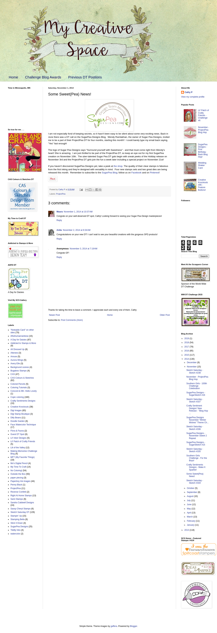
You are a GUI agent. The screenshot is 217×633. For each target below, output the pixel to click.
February (191, 521)
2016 (187, 351)
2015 (187, 355)
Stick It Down (16, 523)
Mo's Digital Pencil (19, 463)
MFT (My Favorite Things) (22, 457)
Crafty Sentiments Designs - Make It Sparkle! (195, 467)
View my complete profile (192, 97)
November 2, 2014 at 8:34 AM (76, 230)
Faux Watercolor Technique (23, 424)
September (192, 492)
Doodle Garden (17, 421)
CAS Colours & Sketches (22, 378)
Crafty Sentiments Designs (22, 401)
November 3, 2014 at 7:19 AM (83, 248)
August (190, 496)
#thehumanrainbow (19, 336)
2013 (187, 530)
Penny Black (16, 484)
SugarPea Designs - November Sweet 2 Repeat (196, 436)
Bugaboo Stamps (18, 370)
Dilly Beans (15, 417)
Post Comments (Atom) (72, 320)
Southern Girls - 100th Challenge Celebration (196, 386)
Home (13, 77)
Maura (60, 211)
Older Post (165, 315)
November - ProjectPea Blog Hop (203, 130)
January (191, 525)
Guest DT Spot (17, 434)
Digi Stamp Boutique (20, 414)
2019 (187, 338)
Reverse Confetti (18, 492)
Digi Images (16, 410)
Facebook (136, 172)
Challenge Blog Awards (43, 77)
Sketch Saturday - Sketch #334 (194, 481)
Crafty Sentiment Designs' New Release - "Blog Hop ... (197, 409)
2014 (187, 359)
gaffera (114, 626)
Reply (59, 220)
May (189, 508)
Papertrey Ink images (20, 481)
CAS (12, 374)
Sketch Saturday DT (19, 512)
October (191, 488)
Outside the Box (17, 474)
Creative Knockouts (19, 407)
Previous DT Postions (85, 77)
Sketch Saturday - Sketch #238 (194, 371)
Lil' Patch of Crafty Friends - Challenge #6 (203, 115)
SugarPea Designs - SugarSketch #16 (195, 393)
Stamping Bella (17, 519)
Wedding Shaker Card (202, 165)
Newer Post (54, 315)
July (189, 500)
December (192, 362)
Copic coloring (17, 397)
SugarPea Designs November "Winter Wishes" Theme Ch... (197, 420)
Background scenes (19, 367)
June (189, 504)
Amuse (13, 356)
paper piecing (16, 477)
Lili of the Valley (17, 447)
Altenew (14, 353)
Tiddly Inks (15, 530)
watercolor (15, 533)
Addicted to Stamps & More (23, 343)
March (190, 517)
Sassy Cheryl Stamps (20, 508)
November (192, 366)
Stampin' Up (16, 516)
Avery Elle (15, 363)
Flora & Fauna (17, 431)
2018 (187, 342)
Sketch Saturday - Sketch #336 (194, 427)
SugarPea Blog (109, 172)
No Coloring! (16, 470)
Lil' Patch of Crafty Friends (22, 441)
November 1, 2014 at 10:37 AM (78, 211)
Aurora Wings (16, 360)
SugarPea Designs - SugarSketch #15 (195, 443)
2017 (187, 346)
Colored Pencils (17, 384)
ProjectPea (60, 194)
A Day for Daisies (18, 339)
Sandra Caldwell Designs (22, 502)
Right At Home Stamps (21, 495)
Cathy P (188, 92)
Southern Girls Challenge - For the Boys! (196, 458)
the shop (118, 166)
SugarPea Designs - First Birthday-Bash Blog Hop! (203, 150)
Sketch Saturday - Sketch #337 (194, 400)
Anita (59, 230)
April (189, 512)
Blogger (133, 626)
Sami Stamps (16, 499)
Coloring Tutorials (18, 387)
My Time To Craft (18, 467)
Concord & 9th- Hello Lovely (23, 391)
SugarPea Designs (19, 526)
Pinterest (154, 172)
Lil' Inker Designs (18, 438)
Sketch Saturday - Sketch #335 (194, 450)
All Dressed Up (17, 349)
